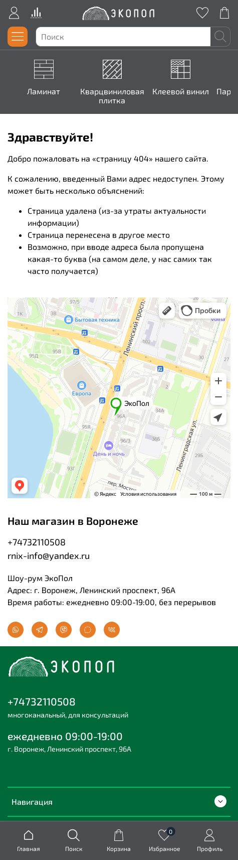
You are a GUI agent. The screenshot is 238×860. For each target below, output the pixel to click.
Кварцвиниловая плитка (112, 96)
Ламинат (43, 91)
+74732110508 (37, 541)
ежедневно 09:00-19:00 (65, 736)
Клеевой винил (180, 91)
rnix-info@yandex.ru (49, 555)
